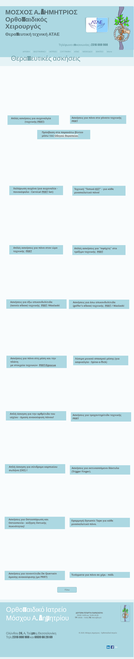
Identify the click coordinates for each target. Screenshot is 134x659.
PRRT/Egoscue (47, 365)
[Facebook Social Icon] (112, 647)
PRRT (40, 121)
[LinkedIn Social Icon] (108, 647)
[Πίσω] (67, 590)
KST (97, 189)
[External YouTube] (34, 93)
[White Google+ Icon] (116, 647)
